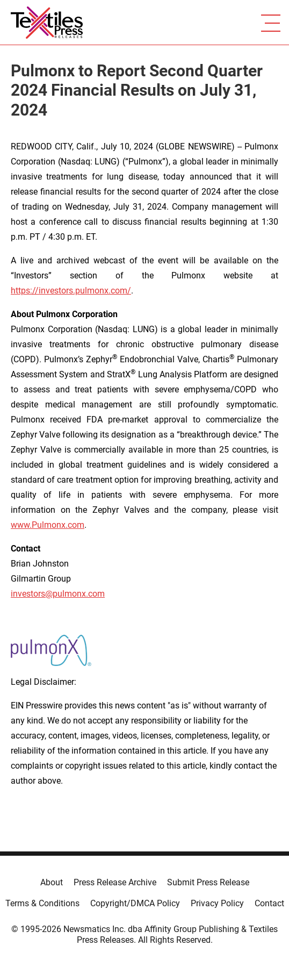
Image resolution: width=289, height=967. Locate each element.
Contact (269, 903)
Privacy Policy (217, 903)
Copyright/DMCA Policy (135, 903)
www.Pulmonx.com (47, 525)
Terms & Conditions (42, 903)
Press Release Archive (115, 882)
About (51, 882)
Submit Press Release (208, 882)
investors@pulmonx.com (58, 594)
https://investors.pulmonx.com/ (71, 290)
